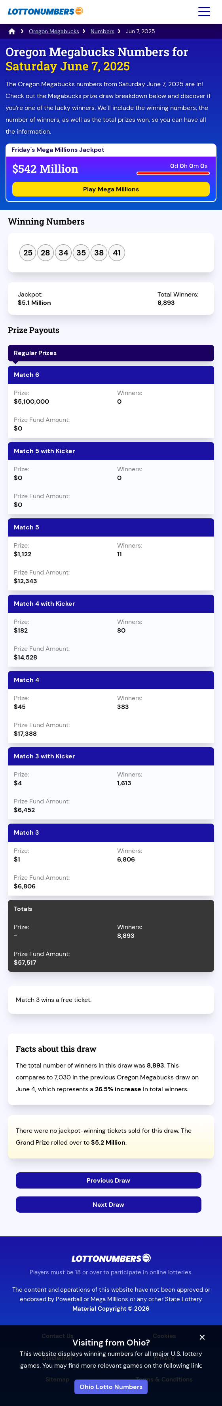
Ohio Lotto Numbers (111, 1387)
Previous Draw (108, 1180)
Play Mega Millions (111, 189)
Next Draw (108, 1204)
